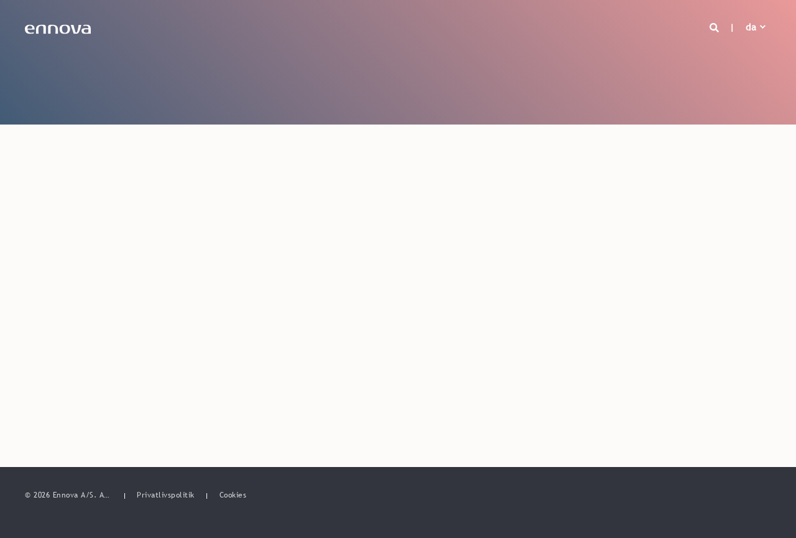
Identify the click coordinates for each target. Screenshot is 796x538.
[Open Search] (716, 27)
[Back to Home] (58, 26)
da (751, 27)
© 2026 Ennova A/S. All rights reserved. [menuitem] (68, 495)
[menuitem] (166, 495)
